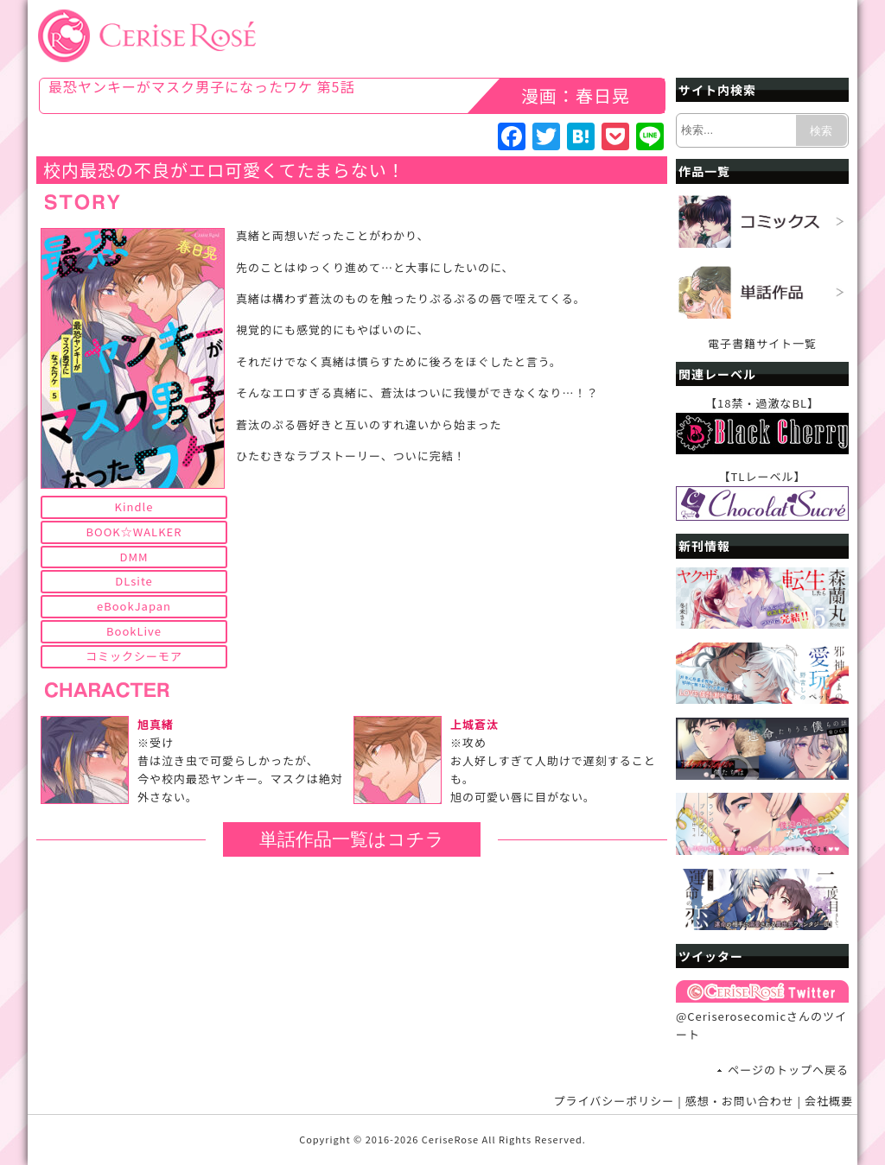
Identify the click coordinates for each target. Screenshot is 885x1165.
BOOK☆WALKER (134, 531)
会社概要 (829, 1100)
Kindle (134, 506)
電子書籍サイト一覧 (762, 343)
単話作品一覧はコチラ (351, 839)
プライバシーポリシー (614, 1100)
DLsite (134, 581)
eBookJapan (134, 606)
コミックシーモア (134, 656)
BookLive (134, 631)
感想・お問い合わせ (739, 1100)
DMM (133, 556)
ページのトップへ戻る (788, 1069)
